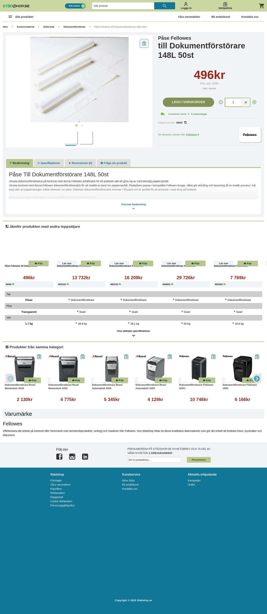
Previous (10, 378)
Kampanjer (194, 480)
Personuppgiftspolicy (62, 505)
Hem (5, 27)
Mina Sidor (128, 480)
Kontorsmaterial (25, 27)
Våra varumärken (60, 484)
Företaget (56, 480)
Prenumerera (199, 460)
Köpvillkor (56, 488)
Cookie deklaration (61, 501)
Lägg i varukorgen (188, 102)
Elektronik (48, 27)
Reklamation (57, 492)
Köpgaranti (56, 497)
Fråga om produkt (114, 163)
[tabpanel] (79, 79)
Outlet (191, 484)
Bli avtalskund (130, 484)
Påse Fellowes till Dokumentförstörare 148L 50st (120, 27)
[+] (254, 102)
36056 (181, 122)
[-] (221, 102)
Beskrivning (19, 163)
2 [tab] (82, 125)
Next (256, 378)
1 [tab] (76, 125)
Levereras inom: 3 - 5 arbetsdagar (187, 114)
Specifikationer (49, 163)
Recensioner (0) (80, 163)
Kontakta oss (130, 488)
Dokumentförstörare (74, 27)
